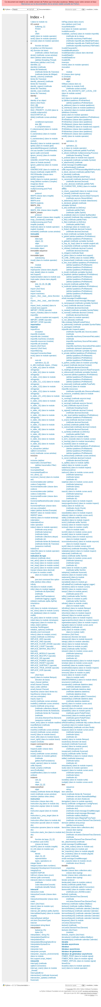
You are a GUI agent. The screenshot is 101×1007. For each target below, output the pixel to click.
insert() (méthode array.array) (42, 706)
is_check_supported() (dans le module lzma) (80, 191)
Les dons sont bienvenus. (90, 991)
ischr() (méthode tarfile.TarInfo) (74, 522)
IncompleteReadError (39, 472)
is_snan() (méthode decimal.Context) (77, 420)
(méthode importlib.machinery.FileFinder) (82, 46)
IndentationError (37, 522)
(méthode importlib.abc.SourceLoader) (81, 332)
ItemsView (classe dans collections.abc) (78, 827)
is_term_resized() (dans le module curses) (79, 439)
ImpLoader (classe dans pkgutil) (43, 279)
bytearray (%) (40, 930)
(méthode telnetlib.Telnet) (45, 887)
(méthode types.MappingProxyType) (81, 818)
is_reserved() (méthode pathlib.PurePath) (78, 384)
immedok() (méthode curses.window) (45, 232)
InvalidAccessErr (68, 31)
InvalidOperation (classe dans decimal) (77, 53)
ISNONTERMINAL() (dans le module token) (79, 680)
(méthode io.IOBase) (74, 510)
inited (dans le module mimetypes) (44, 620)
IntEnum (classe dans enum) (42, 875)
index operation (37, 525)
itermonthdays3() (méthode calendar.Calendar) (81, 916)
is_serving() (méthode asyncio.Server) (77, 403)
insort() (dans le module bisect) (43, 734)
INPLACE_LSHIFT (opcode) (42, 646)
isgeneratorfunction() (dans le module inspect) (80, 620)
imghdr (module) (37, 229)
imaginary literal (37, 184)
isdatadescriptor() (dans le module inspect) (79, 551)
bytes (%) (39, 932)
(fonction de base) (42, 680)
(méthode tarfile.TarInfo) (76, 570)
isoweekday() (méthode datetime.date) (77, 699)
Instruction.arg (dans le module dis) (45, 804)
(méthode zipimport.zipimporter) (79, 348)
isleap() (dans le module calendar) (75, 642)
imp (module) (36, 267)
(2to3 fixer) (39, 675)
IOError (65, 96)
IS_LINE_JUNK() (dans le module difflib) (78, 258)
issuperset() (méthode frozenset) (75, 751)
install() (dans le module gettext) (43, 756)
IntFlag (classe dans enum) (73, 22)
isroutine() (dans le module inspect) (76, 725)
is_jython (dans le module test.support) (77, 255)
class (37, 782)
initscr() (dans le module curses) (43, 634)
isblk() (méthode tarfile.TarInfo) (74, 518)
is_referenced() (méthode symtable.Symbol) (79, 372)
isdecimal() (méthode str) (72, 553)
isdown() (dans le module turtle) (74, 575)
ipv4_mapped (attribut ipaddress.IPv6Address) (80, 117)
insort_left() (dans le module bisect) (45, 737)
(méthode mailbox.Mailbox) (77, 816)
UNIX (37, 34)
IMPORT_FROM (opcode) (41, 310)
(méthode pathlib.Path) (75, 210)
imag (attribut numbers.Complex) (44, 181)
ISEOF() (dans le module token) (74, 589)
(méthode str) (40, 539)
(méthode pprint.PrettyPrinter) (78, 713)
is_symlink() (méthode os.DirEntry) (76, 432)
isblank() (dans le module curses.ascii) (77, 515)
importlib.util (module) (39, 344)
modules (89, 9)
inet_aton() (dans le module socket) (45, 560)
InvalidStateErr (68, 55)
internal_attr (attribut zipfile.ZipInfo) (45, 911)
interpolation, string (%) (40, 935)
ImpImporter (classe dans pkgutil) (44, 270)
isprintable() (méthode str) (72, 706)
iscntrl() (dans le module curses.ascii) (77, 532)
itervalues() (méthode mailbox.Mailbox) (77, 937)
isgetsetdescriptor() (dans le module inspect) (80, 623)
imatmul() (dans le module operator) (45, 227)
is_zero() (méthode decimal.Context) (76, 458)
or (36, 458)
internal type (35, 908)
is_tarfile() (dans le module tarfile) (75, 437)
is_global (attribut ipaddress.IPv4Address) (78, 236)
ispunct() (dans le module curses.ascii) (77, 708)
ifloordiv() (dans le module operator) (45, 143)
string (68, 789)
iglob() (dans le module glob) (42, 146)
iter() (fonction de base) (71, 832)
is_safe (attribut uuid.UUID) (73, 401)
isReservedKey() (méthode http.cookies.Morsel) (81, 723)
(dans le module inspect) (76, 539)
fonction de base (41, 46)
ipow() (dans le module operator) (75, 115)
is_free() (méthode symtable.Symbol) (77, 234)
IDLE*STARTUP (37, 108)
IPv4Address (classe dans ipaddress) (77, 120)
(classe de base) (41, 844)
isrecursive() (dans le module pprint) (76, 715)
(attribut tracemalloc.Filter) (45, 465)
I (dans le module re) (39, 22)
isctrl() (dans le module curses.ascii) (76, 546)
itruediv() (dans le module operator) (76, 966)
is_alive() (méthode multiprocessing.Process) (80, 153)
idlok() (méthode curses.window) (44, 117)
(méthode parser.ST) (74, 594)
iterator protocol (68, 880)
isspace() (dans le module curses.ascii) (77, 730)
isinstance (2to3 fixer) (70, 634)
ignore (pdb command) (40, 153)
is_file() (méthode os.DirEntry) (74, 222)
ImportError (35, 329)
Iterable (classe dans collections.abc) (77, 870)
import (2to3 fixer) (38, 289)
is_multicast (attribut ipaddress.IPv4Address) (80, 286)
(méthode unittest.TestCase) (46, 53)
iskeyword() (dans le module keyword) (77, 639)
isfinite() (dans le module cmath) (75, 603)
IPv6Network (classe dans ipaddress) (77, 134)
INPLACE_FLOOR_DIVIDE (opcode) (45, 644)
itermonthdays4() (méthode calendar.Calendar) (81, 918)
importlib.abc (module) (40, 336)
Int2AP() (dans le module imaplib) (44, 847)
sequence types (41, 246)
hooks (37, 286)
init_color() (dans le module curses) (45, 611)
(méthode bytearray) (43, 532)
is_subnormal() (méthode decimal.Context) (79, 427)
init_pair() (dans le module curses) (44, 618)
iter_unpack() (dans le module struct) (76, 861)
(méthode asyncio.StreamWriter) (79, 198)
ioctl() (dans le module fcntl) (73, 86)
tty (36, 31)
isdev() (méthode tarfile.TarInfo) (74, 556)
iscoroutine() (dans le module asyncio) (77, 537)
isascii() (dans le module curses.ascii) (77, 491)
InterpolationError (38, 940)
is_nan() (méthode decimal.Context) (76, 305)
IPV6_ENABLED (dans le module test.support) (80, 127)
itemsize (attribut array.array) (73, 823)
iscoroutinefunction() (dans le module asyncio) (80, 541)
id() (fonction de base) (39, 50)
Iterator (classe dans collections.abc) (76, 875)
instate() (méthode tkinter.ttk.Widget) (45, 792)
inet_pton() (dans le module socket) (45, 568)
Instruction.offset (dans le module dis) (46, 820)
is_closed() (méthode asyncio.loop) (76, 193)
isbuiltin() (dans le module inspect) (75, 520)
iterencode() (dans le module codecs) (77, 889)
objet (37, 243)
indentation (35, 520)
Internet (34, 923)
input (33, 673)
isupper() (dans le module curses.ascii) (77, 770)
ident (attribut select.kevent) (42, 58)
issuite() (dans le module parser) (75, 746)
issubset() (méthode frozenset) (74, 744)
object (37, 241)
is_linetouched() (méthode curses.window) (79, 260)
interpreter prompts (38, 951)
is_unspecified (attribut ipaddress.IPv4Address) (81, 446)
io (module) (66, 77)
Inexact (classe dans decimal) (43, 570)
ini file (33, 606)
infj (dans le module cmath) (41, 587)
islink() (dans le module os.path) (75, 646)
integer (33, 851)
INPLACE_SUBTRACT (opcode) (44, 665)
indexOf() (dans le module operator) (45, 551)
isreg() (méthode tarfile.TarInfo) (74, 720)
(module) (69, 932)
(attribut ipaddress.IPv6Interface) (79, 103)
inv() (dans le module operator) (74, 29)
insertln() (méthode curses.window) (45, 730)
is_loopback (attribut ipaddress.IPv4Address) (80, 274)
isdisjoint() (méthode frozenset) (74, 572)
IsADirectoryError (69, 470)
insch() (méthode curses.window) (44, 701)
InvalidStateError (68, 58)
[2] (43, 284)
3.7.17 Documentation (20, 985)
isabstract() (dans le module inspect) (76, 468)
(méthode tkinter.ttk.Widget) (46, 74)
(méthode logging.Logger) (45, 599)
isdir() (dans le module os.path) (74, 568)
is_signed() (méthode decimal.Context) (77, 410)
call (36, 780)
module (38, 265)
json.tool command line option (47, 580)
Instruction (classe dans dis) (42, 801)
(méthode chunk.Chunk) (76, 508)
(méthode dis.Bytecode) (44, 591)
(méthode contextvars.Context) (78, 806)
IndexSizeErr (36, 553)
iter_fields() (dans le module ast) (75, 849)
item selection (67, 792)
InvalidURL (66, 60)
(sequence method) (43, 546)
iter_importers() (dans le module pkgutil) (78, 851)
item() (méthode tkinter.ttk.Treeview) (76, 794)
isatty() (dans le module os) (73, 506)
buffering (38, 27)
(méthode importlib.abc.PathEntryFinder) (82, 43)
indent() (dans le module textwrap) (44, 518)
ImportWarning (36, 351)
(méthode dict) (72, 808)
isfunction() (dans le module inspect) (76, 613)
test (36, 98)
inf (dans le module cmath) (41, 572)
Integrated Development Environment (46, 868)
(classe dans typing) (74, 830)
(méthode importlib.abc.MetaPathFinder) (82, 41)
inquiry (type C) (37, 699)
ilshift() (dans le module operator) (44, 179)
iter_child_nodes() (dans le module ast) (77, 847)
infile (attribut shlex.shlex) (41, 582)
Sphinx (92, 995)
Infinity (33, 584)
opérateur (39, 363)
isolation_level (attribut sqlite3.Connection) (79, 696)
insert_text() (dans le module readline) (46, 723)
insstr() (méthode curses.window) (44, 754)
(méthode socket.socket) (76, 89)
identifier (34, 65)
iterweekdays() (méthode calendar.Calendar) (80, 940)
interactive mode (37, 892)
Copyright (70, 989)
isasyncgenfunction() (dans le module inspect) (80, 503)
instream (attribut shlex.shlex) (42, 796)
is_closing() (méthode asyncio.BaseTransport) (80, 196)
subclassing (40, 258)
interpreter (35, 947)
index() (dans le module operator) (44, 527)
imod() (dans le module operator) (44, 260)
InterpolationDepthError (40, 937)
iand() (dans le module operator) (44, 39)
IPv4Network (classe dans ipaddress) (77, 124)
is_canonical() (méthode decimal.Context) (78, 179)
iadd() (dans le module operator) (44, 36)
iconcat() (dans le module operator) (45, 41)
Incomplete (35, 468)
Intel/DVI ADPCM (38, 873)
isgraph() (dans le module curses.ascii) (77, 625)
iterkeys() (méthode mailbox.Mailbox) (77, 906)
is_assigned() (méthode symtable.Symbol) (79, 160)
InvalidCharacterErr (69, 48)
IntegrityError (36, 870)
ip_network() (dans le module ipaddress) (78, 110)
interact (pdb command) (40, 878)
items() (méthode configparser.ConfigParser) (80, 804)
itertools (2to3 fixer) (69, 930)
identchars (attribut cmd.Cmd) (43, 62)
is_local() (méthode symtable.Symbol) (77, 272)
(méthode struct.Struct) (75, 863)
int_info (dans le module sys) (42, 849)
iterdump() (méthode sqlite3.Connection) (78, 887)
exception (39, 332)
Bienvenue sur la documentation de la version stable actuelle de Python (50, 4)
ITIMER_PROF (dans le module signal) (77, 956)
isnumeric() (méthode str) (72, 682)
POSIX (38, 29)
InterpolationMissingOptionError (43, 942)
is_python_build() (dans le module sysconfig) (80, 363)
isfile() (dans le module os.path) (74, 599)
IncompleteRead (37, 470)
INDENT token (36, 515)
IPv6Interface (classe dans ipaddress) (77, 131)
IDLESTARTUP (37, 115)
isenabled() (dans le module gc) (74, 582)
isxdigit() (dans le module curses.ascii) (77, 782)
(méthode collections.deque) (46, 537)
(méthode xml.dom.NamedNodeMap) (81, 796)
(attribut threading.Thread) (45, 60)
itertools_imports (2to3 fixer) (73, 935)
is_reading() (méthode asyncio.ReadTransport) (80, 370)
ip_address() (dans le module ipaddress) (78, 105)
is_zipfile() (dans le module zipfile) (75, 463)
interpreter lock (37, 949)
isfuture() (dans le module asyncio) (76, 615)
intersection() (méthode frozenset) (44, 975)
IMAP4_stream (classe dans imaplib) (45, 217)
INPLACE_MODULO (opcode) (43, 653)
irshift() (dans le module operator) (75, 136)
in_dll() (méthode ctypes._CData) (44, 365)
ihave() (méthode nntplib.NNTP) (43, 172)
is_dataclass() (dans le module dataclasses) (79, 201)
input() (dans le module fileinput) (44, 677)
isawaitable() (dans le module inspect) (77, 513)
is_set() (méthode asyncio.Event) (75, 406)
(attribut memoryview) (75, 825)
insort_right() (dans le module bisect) (45, 739)
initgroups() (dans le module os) (43, 623)
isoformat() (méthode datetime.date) (76, 689)
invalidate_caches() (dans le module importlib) (80, 34)
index (96, 9)
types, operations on (43, 861)
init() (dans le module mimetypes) (44, 608)
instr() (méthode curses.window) (43, 794)
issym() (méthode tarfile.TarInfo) (74, 754)
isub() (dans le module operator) (75, 768)
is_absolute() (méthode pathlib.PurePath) (78, 151)
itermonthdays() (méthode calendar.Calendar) (80, 911)
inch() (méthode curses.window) (43, 453)
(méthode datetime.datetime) (78, 687)
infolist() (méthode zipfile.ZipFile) (44, 601)
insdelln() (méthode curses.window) (45, 704)
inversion (65, 62)
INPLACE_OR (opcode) (40, 658)
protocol (38, 193)
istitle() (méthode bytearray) (73, 758)
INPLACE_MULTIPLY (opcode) (43, 656)
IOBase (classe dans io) (71, 84)
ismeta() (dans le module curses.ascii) (77, 663)
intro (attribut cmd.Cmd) (71, 24)
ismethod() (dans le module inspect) (76, 665)
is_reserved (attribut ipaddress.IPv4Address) (80, 375)
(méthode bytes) (41, 534)
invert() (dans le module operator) (75, 65)
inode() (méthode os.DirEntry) (43, 637)
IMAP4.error (35, 201)
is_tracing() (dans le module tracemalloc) (78, 441)
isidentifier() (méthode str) (72, 627)
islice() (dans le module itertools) (75, 644)
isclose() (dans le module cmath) (75, 527)
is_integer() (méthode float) (73, 253)
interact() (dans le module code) (43, 880)
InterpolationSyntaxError (40, 944)
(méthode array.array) (44, 530)
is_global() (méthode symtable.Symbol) (77, 241)
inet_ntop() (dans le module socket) (45, 565)
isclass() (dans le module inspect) (75, 525)
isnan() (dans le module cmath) (74, 675)
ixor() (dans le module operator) (74, 968)
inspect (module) (37, 742)
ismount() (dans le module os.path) (76, 673)
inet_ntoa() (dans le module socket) (45, 563)
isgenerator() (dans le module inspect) (77, 618)
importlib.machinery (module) (42, 339)
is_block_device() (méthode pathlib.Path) (78, 172)
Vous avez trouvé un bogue (88, 993)
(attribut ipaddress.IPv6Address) (79, 239)
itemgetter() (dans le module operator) (77, 801)
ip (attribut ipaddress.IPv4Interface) (76, 100)
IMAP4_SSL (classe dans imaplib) (44, 210)
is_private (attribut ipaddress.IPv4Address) (79, 353)
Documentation (44, 9)
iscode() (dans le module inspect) (75, 534)
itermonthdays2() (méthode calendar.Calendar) (81, 913)
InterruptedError (37, 973)
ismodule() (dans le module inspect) (76, 670)
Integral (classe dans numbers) (43, 866)
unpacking (70, 868)
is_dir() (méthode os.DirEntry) (74, 208)
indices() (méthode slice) (40, 558)
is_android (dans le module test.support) (78, 158)
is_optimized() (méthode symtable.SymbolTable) (81, 325)
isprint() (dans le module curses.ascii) (77, 704)
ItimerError (66, 963)
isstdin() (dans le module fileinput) (75, 739)
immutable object (37, 248)
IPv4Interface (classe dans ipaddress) (77, 122)
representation (41, 858)
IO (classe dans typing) (71, 74)
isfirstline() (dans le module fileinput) (76, 608)
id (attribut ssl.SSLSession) (41, 48)
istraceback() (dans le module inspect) (77, 766)
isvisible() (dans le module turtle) (75, 780)
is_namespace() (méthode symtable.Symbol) (80, 303)
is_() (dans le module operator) (74, 148)
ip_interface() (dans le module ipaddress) (78, 108)
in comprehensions (42, 127)
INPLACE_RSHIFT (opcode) (42, 663)
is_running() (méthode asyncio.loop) (76, 398)
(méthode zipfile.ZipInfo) (76, 213)
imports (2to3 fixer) (38, 346)
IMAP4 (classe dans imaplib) (42, 196)
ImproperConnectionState (41, 353)
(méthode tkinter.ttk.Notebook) (47, 541)
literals (37, 854)
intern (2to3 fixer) (37, 904)
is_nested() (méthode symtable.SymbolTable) (80, 310)
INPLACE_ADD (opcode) (41, 639)
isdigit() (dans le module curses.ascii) (77, 558)
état (36, 124)
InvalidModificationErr (70, 50)
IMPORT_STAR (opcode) (41, 322)
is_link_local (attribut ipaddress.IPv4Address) (80, 263)
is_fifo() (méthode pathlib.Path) (74, 220)
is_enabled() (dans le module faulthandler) (79, 215)
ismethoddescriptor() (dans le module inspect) (80, 668)
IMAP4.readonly (37, 203)
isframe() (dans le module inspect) (75, 611)
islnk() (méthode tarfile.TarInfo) (74, 649)
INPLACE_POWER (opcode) (42, 661)
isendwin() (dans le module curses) (76, 587)
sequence (70, 787)
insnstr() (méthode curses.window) (44, 732)
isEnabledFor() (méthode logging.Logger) (78, 584)
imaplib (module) (37, 224)
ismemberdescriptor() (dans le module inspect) (80, 661)
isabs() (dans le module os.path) (75, 465)
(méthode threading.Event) (77, 408)
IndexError (35, 549)
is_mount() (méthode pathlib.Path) (75, 284)
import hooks (36, 291)
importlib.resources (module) (42, 341)
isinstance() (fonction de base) (74, 637)
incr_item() (35, 475)
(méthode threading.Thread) (77, 155)
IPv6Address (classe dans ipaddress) (77, 129)
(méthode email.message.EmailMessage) (83, 811)
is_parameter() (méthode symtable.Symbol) (79, 351)
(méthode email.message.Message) (80, 301)
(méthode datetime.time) (76, 694)
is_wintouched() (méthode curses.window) (79, 456)
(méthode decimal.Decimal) (77, 181)
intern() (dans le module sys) (42, 906)
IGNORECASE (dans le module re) (45, 170)
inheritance (35, 603)
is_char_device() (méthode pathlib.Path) (78, 184)
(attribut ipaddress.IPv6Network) (79, 270)
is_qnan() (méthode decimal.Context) (77, 365)
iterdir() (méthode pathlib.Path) (74, 885)
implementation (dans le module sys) (45, 277)
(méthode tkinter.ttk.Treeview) (47, 72)
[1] (44, 27)
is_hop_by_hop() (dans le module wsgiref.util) (80, 243)
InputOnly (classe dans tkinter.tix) (44, 692)
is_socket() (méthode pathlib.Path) (75, 425)
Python (7, 9)
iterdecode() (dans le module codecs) (77, 882)
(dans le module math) (44, 575)
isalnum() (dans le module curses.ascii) (77, 472)
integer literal (36, 863)
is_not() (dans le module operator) (75, 317)
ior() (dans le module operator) (74, 98)
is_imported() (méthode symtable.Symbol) (79, 246)
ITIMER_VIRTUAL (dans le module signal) (79, 961)
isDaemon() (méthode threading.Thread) (78, 549)
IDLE (33, 105)
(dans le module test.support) (47, 317)
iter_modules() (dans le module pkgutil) (77, 854)
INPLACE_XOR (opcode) (41, 670)
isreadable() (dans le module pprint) (76, 711)
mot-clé (38, 360)
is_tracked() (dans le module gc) (75, 444)
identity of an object (38, 100)
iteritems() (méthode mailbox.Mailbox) (77, 904)
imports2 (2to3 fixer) (39, 348)
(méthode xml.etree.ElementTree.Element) (83, 820)
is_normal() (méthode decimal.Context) (77, 313)
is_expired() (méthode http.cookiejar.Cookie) (79, 217)
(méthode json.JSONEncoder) (78, 892)
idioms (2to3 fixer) (38, 103)
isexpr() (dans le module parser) (75, 591)
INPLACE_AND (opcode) (41, 642)
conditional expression (44, 122)
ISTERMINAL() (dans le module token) (77, 756)
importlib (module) (38, 334)
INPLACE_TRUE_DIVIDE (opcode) (45, 668)
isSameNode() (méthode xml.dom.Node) (78, 727)
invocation (66, 67)
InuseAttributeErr (68, 27)
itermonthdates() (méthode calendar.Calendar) (80, 908)
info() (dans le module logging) (43, 589)
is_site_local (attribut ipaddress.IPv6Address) (80, 415)
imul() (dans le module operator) (43, 356)
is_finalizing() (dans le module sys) (76, 227)
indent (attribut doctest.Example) (44, 510)
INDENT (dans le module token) (43, 513)
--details (38, 746)
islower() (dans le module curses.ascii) (77, 651)
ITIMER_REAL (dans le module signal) (77, 959)
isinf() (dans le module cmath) (74, 630)
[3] (46, 284)
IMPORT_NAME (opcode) (41, 320)
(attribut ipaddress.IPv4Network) (79, 265)
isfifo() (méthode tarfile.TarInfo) (74, 596)
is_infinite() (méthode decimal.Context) (77, 248)
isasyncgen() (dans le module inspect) (77, 501)
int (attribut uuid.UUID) (40, 842)
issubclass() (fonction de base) (74, 742)
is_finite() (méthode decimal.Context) (76, 229)
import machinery (38, 294)
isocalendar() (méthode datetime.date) (77, 685)
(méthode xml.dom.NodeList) (78, 799)
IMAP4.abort (36, 198)
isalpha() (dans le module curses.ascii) (77, 482)
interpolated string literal (40, 925)
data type (39, 239)
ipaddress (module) (69, 112)
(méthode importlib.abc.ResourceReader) (83, 391)
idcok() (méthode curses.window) (44, 55)
